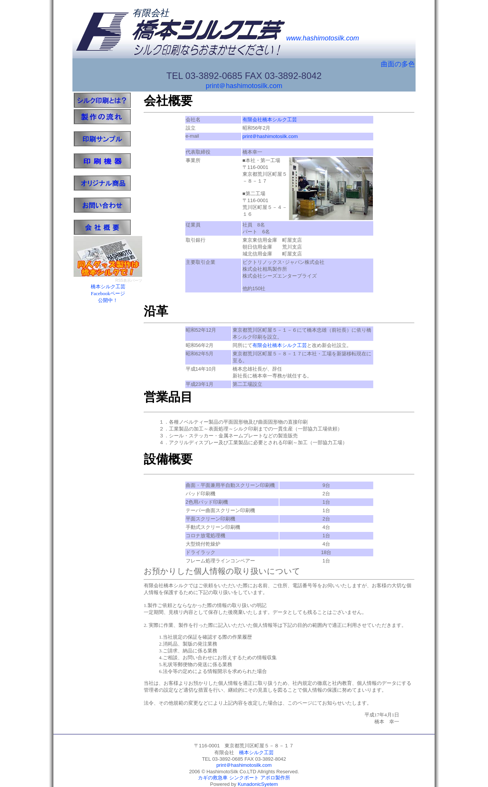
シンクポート (244, 778)
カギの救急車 (213, 778)
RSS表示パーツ (128, 280)
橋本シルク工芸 (256, 752)
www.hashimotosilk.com (322, 38)
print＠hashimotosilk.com (243, 86)
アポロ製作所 (275, 778)
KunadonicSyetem (258, 784)
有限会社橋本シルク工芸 (269, 119)
